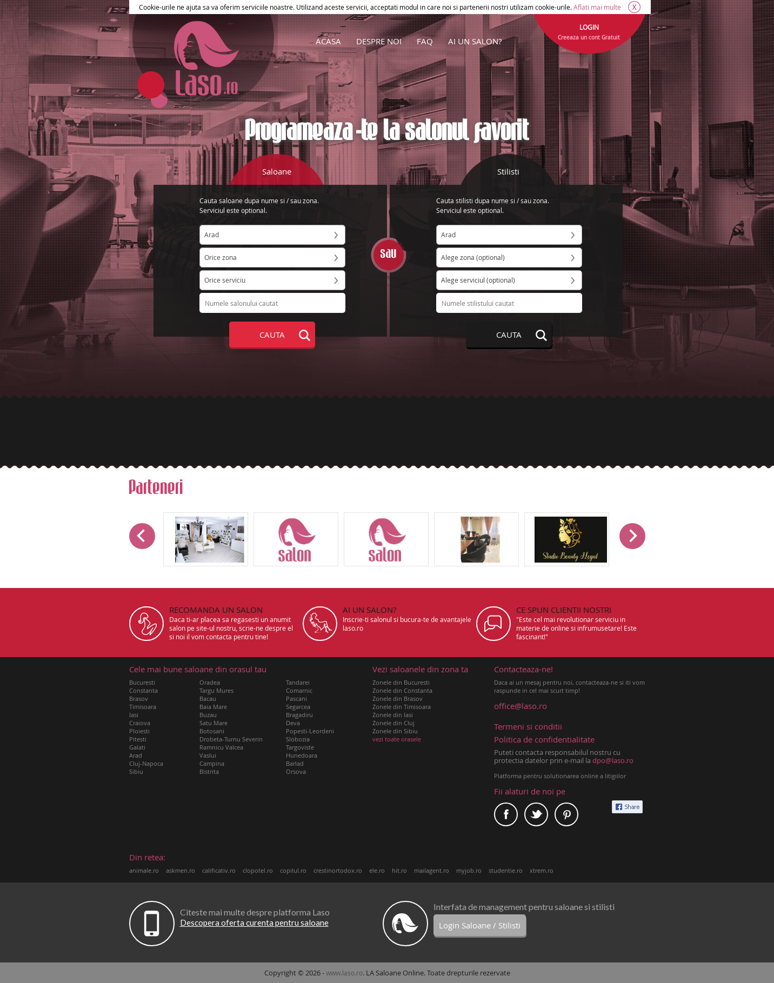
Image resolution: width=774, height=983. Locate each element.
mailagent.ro (431, 870)
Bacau (207, 698)
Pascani (296, 698)
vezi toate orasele (396, 739)
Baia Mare (213, 707)
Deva (293, 723)
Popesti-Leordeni (310, 731)
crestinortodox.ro (337, 870)
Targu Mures (216, 690)
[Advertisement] (387, 430)
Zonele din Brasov (397, 698)
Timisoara (142, 707)
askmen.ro (180, 870)
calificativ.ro (219, 870)
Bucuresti (142, 682)
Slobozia (298, 739)
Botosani (211, 731)
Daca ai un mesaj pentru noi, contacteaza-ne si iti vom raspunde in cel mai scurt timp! (569, 679)
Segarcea (298, 707)
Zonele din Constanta (402, 690)
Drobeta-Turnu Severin (231, 739)
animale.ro (144, 870)
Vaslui (207, 755)
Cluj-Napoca (146, 763)
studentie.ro (506, 870)
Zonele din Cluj (393, 723)
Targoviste (300, 747)
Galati (137, 747)
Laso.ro (206, 58)
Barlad (295, 763)
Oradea (209, 682)
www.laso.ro (344, 972)
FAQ (425, 41)
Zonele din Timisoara (401, 707)
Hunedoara (301, 755)
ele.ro (377, 870)
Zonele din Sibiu (395, 731)
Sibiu (136, 771)
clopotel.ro (258, 870)
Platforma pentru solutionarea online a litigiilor (560, 776)
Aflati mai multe (597, 7)
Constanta (143, 690)
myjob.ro (469, 870)
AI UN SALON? (475, 41)
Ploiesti (139, 731)
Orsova (296, 771)
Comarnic (299, 690)
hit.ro (399, 870)
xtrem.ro (541, 870)
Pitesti (137, 739)
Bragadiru (299, 715)
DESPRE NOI (379, 41)
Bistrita (209, 771)
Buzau (208, 715)
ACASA (328, 41)
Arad (135, 755)
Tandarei (298, 682)
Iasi (133, 715)
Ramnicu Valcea (221, 747)
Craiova (139, 723)
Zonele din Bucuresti (401, 682)
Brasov (138, 698)
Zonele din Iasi (392, 715)
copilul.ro (293, 870)
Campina (211, 763)
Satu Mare (213, 723)
